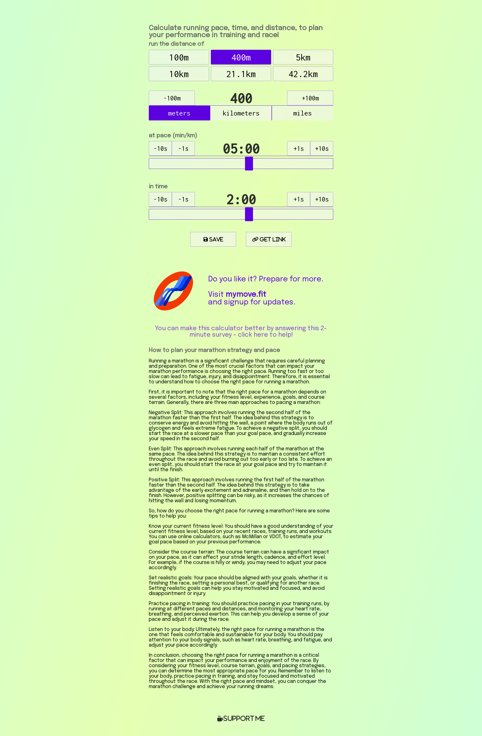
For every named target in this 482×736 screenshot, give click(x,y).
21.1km (241, 74)
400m (241, 57)
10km (179, 74)
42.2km (303, 74)
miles (302, 113)
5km (303, 57)
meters (179, 113)
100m (179, 57)
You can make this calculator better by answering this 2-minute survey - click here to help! (241, 331)
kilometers (241, 113)
